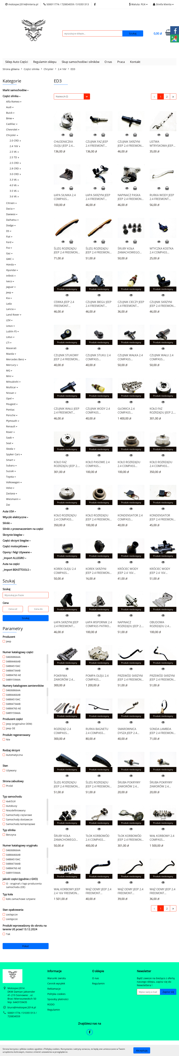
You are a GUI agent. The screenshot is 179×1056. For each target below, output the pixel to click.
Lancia (11, 309)
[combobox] (72, 96)
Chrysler (12, 135)
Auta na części (11, 564)
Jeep (9, 292)
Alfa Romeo (14, 101)
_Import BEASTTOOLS (17, 569)
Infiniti (11, 275)
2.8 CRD (15, 168)
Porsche (11, 415)
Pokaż (25, 946)
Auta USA (9, 511)
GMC (10, 259)
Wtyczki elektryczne (15, 517)
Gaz (9, 253)
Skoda (10, 448)
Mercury (12, 365)
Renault (11, 426)
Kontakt (135, 62)
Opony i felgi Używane (17, 552)
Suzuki (11, 471)
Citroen (11, 203)
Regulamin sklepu (44, 62)
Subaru (11, 465)
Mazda (11, 353)
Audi (10, 107)
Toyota (11, 476)
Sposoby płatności (58, 999)
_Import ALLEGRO (14, 558)
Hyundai (12, 270)
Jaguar (11, 286)
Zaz (8, 504)
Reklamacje (54, 988)
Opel (10, 398)
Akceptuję (142, 1050)
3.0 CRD (15, 174)
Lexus (10, 325)
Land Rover (13, 314)
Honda (11, 264)
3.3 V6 (14, 179)
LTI (9, 342)
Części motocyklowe (16, 546)
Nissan (11, 392)
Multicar (12, 387)
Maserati (11, 348)
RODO (51, 1004)
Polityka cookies (56, 994)
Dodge (11, 225)
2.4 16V (15, 146)
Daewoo (11, 214)
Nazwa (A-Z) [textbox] (62, 96)
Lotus (10, 337)
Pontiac (10, 409)
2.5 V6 (14, 151)
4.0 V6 (14, 185)
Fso (9, 247)
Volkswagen (14, 482)
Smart (10, 460)
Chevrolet (12, 129)
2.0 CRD (15, 140)
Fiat (9, 236)
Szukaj (25, 618)
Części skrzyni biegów (17, 540)
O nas (108, 62)
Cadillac (11, 124)
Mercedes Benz (16, 359)
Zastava (11, 493)
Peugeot (12, 404)
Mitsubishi (13, 381)
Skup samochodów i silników (80, 62)
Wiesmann (13, 499)
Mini (9, 376)
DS (8, 231)
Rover (10, 432)
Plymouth (12, 420)
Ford (9, 242)
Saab (10, 437)
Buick (10, 112)
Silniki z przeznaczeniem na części (23, 529)
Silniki (7, 523)
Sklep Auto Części (16, 62)
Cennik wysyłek (56, 983)
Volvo (10, 487)
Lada (9, 303)
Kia (9, 298)
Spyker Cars (14, 454)
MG (9, 370)
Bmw (10, 118)
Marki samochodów (16, 90)
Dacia (10, 208)
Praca (121, 62)
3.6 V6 (14, 196)
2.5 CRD (15, 163)
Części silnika (11, 96)
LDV (9, 320)
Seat (9, 443)
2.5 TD (14, 157)
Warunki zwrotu (56, 978)
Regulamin (53, 1009)
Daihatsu (12, 219)
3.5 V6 (14, 190)
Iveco (10, 281)
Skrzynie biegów (13, 534)
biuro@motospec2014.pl (22, 1007)
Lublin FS (12, 331)
